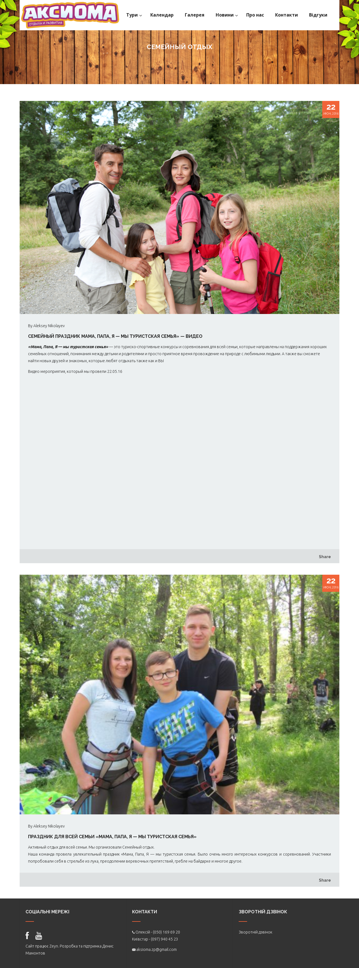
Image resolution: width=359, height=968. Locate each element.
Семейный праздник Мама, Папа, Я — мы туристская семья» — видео (115, 336)
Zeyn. (54, 946)
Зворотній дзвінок (255, 932)
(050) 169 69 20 (166, 932)
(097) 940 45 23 (164, 939)
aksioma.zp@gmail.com (156, 949)
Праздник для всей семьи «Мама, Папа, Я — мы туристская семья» (112, 836)
